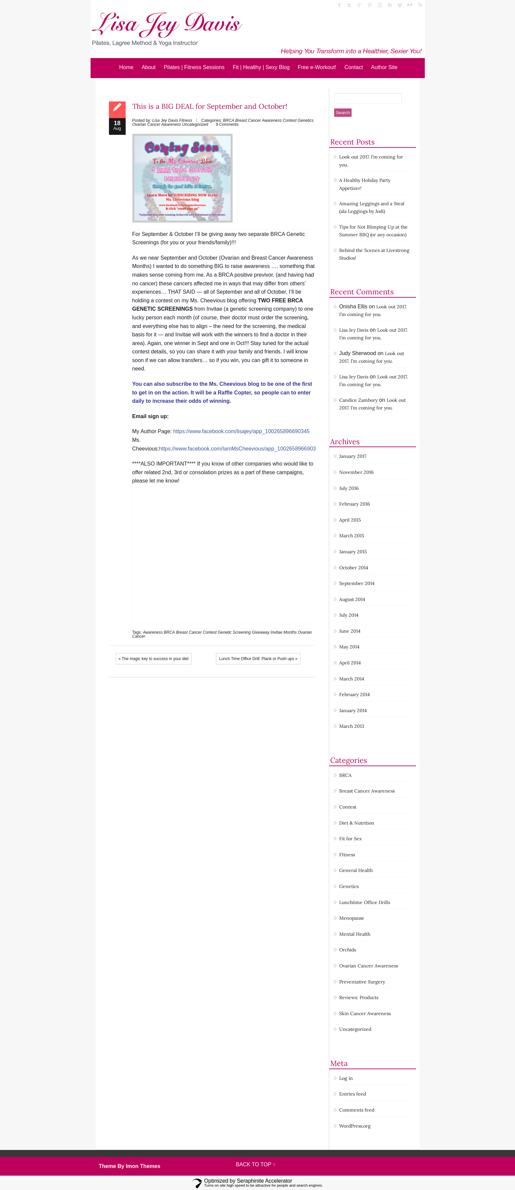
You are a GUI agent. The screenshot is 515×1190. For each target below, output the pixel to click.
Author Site (384, 67)
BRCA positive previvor (245, 275)
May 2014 (349, 647)
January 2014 (353, 710)
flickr (410, 5)
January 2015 (353, 552)
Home (126, 67)
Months (289, 632)
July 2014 (349, 615)
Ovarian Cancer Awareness (156, 124)
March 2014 (351, 679)
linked (390, 5)
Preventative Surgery (362, 982)
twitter (350, 5)
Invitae (276, 632)
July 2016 (349, 488)
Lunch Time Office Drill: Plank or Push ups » (258, 658)
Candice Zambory (358, 400)
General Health (356, 870)
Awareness (153, 632)
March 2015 (351, 536)
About (149, 67)
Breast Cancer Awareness (258, 120)
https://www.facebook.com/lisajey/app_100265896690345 (241, 431)
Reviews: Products (358, 997)
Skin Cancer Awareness (365, 1013)
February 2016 (354, 504)
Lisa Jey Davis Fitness (172, 120)
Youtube (380, 5)
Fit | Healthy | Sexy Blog (261, 67)
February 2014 (354, 694)
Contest (289, 120)
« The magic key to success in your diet (154, 658)
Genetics (305, 120)
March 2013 (351, 726)
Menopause (351, 918)
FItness (347, 855)
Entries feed (352, 1094)
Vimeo (400, 5)
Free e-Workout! (317, 67)
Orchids (347, 950)
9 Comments (227, 124)
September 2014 (357, 583)
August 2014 (352, 599)
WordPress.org (355, 1126)
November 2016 (356, 472)
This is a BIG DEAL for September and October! (209, 106)
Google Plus (360, 5)
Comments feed (356, 1110)
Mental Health (354, 934)
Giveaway (261, 632)
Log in (346, 1078)
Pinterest (370, 5)
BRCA (228, 120)
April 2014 (350, 663)
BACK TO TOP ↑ (256, 1164)
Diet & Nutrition (356, 823)
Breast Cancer (189, 632)
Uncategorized (195, 124)
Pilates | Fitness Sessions (194, 67)
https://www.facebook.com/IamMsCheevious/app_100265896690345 (240, 449)
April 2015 (350, 520)
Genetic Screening (234, 632)
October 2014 (353, 568)
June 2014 (350, 631)
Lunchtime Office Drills (364, 902)
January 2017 (352, 456)
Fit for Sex (350, 839)
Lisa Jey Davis (353, 330)
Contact (354, 67)
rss (420, 5)
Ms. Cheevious (208, 300)
